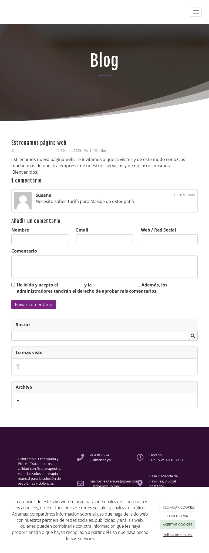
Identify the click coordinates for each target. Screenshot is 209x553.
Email (82, 230)
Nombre (20, 230)
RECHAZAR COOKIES (179, 507)
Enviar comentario (33, 304)
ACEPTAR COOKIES (178, 524)
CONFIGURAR (177, 515)
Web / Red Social (158, 230)
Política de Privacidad (116, 285)
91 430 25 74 (99, 455)
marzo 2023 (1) (37, 400)
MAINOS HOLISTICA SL (34, 150)
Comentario (24, 251)
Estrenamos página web (48, 367)
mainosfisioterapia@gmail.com (114, 481)
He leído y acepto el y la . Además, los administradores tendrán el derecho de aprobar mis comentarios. (92, 288)
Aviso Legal (71, 285)
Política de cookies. (178, 534)
